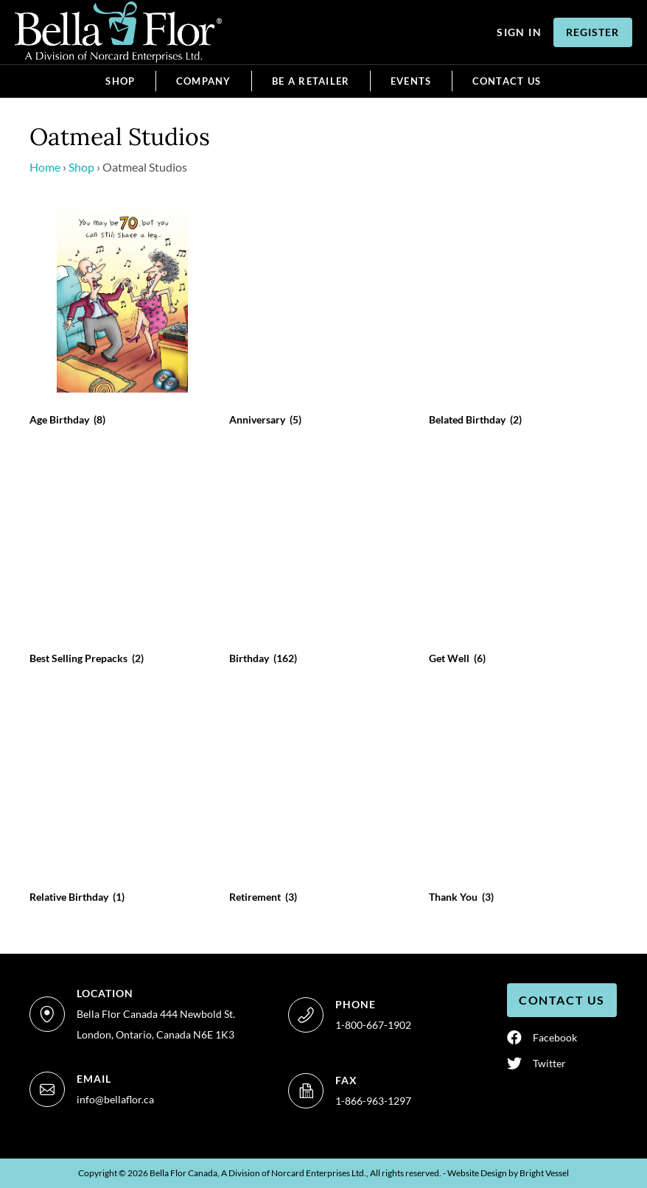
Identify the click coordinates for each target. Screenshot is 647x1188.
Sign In (519, 32)
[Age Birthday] (122, 321)
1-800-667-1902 (373, 1025)
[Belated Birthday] (522, 321)
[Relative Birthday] (122, 799)
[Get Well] (522, 560)
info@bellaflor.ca (115, 1099)
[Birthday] (322, 560)
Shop (81, 167)
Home (44, 167)
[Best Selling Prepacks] (122, 560)
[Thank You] (522, 799)
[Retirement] (322, 799)
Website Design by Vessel (508, 1172)
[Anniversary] (322, 321)
